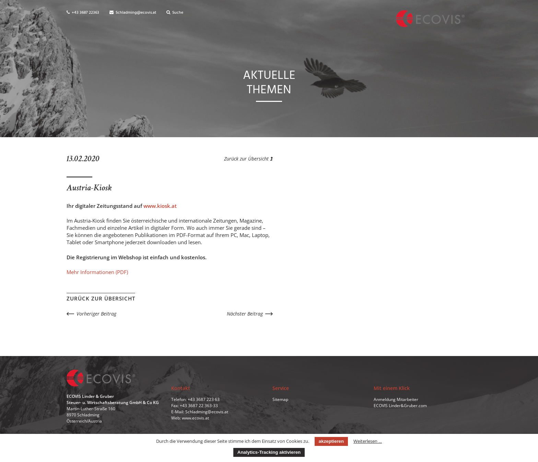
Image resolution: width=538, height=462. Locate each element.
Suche (174, 12)
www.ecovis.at (195, 418)
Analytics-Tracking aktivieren (269, 452)
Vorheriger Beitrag (96, 313)
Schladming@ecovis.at (132, 12)
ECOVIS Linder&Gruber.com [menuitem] (400, 405)
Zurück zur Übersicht (248, 158)
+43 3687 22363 (83, 12)
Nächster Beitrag (245, 313)
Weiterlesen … (367, 441)
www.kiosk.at (160, 205)
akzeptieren (331, 441)
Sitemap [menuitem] (280, 399)
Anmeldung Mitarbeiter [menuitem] (396, 399)
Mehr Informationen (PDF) (97, 272)
